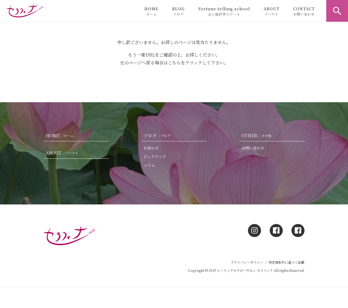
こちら (174, 63)
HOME (151, 11)
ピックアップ (155, 156)
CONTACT (304, 11)
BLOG (178, 11)
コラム (149, 165)
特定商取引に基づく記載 (286, 262)
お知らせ (151, 148)
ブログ (158, 135)
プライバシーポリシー (247, 262)
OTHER (257, 135)
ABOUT (271, 11)
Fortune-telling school (224, 11)
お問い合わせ (252, 148)
